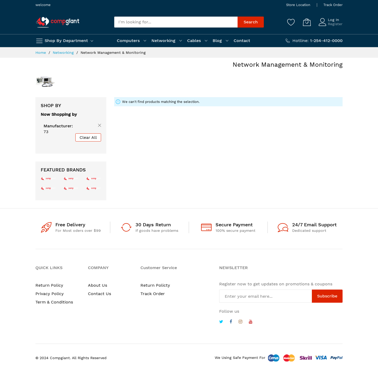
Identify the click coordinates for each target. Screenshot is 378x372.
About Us (97, 285)
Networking (163, 40)
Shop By (51, 105)
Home (41, 52)
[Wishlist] (291, 22)
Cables (194, 40)
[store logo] (57, 22)
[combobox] (176, 22)
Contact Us (99, 293)
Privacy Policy (49, 293)
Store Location (298, 5)
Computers (128, 40)
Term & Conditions (54, 302)
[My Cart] (307, 22)
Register (335, 24)
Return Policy (49, 285)
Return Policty (155, 285)
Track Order (333, 5)
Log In (333, 20)
